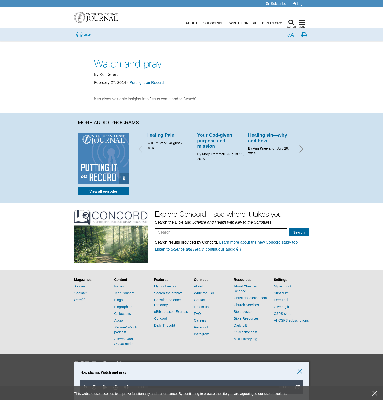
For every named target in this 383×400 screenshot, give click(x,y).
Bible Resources (246, 318)
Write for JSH (244, 23)
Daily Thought (164, 325)
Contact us (202, 300)
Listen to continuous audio (198, 249)
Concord (160, 318)
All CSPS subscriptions (291, 320)
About (193, 23)
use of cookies (275, 394)
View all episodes (103, 191)
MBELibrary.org (245, 339)
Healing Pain (160, 135)
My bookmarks (165, 286)
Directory (273, 23)
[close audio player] (300, 371)
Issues (119, 286)
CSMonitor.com (245, 332)
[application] (186, 381)
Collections (122, 314)
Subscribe (276, 4)
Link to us (201, 307)
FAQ (197, 314)
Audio (118, 320)
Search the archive (168, 293)
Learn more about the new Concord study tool (258, 242)
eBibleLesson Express (171, 312)
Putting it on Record (146, 83)
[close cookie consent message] (375, 393)
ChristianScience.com (250, 298)
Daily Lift (240, 325)
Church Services (246, 305)
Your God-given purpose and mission (214, 141)
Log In (299, 4)
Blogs (118, 300)
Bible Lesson (243, 312)
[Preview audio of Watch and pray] (84, 42)
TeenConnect (124, 293)
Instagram (201, 334)
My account (282, 286)
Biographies (123, 307)
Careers (200, 320)
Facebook (201, 327)
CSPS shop (282, 314)
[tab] (91, 280)
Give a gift (281, 307)
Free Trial (281, 300)
